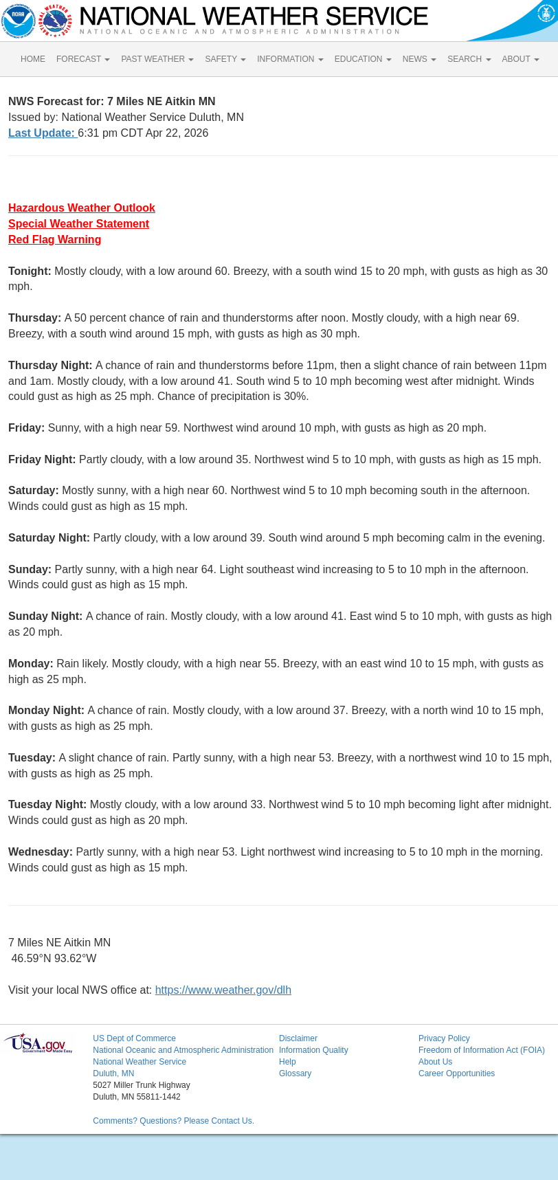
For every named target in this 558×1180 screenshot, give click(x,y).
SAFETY (225, 59)
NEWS (419, 59)
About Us (435, 1062)
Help (287, 1062)
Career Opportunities (456, 1073)
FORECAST (83, 59)
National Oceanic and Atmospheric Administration (183, 1050)
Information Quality (313, 1050)
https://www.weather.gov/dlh (223, 990)
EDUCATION (363, 59)
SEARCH (469, 59)
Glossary (295, 1073)
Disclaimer (298, 1038)
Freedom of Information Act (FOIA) (481, 1050)
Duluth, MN (113, 1073)
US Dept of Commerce (134, 1038)
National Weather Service (139, 1062)
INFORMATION (290, 59)
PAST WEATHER (157, 59)
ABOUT (520, 59)
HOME (33, 59)
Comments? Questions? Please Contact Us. (173, 1121)
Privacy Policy (444, 1038)
